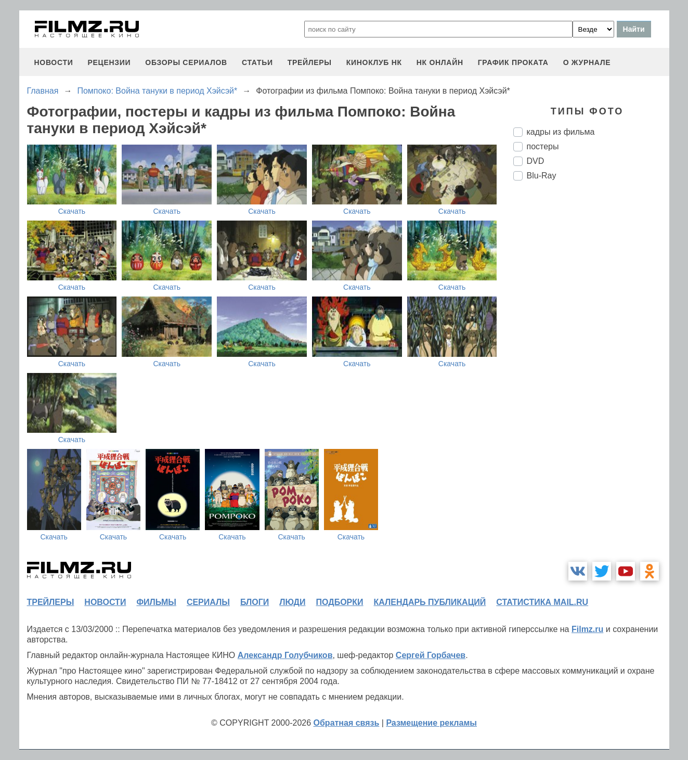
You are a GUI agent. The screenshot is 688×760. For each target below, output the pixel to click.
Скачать (72, 211)
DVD (535, 161)
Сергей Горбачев (430, 655)
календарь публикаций (430, 602)
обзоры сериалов (186, 62)
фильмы (156, 602)
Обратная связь (347, 722)
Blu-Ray (541, 175)
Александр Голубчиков (285, 655)
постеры (543, 146)
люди (292, 602)
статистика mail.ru (542, 602)
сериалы (208, 602)
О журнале (587, 62)
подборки (340, 602)
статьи (257, 62)
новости (53, 62)
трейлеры (310, 62)
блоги (254, 602)
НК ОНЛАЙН (440, 62)
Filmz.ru (587, 629)
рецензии (109, 62)
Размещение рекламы (431, 722)
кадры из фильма (561, 131)
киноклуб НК (374, 62)
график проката (513, 62)
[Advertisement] (591, 363)
